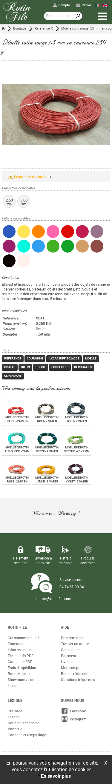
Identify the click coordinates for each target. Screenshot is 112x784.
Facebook (73, 710)
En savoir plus (56, 776)
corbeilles (59, 367)
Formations (17, 643)
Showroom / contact (24, 679)
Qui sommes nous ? (23, 637)
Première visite (72, 637)
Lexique (15, 700)
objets (9, 367)
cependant (13, 375)
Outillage (15, 710)
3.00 (23, 201)
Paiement (68, 655)
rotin (25, 367)
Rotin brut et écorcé (23, 722)
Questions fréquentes (78, 679)
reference (12, 358)
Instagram (73, 719)
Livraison (68, 661)
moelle (90, 358)
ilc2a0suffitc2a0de (64, 358)
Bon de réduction (74, 673)
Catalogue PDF (20, 661)
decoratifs (83, 367)
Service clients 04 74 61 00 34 (71, 583)
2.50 (9, 201)
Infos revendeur (20, 649)
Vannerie (15, 728)
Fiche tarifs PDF (20, 655)
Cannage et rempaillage (27, 734)
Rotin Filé (17, 627)
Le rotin (14, 716)
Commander (71, 649)
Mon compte (71, 667)
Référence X (44, 28)
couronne (35, 358)
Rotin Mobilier (19, 673)
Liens (12, 685)
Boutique (19, 28)
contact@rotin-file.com (53, 598)
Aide (65, 627)
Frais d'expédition (22, 667)
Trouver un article (75, 643)
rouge (41, 367)
